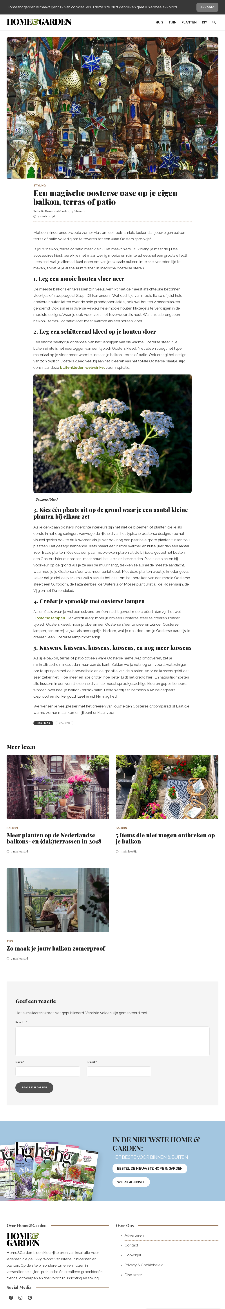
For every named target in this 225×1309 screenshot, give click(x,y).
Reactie (21, 1022)
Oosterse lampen (49, 618)
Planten (189, 22)
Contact (131, 1245)
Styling (39, 185)
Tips (10, 941)
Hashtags (43, 723)
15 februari (78, 211)
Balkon (12, 828)
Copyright (133, 1255)
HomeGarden (39, 21)
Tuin (172, 22)
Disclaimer (133, 1275)
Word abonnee (131, 1182)
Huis (159, 22)
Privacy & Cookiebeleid (144, 1265)
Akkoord (207, 7)
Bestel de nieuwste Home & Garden (150, 1168)
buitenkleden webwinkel (82, 367)
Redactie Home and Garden (51, 211)
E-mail (92, 1062)
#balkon (64, 723)
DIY (204, 22)
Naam (19, 1062)
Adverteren (134, 1235)
